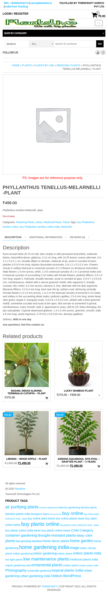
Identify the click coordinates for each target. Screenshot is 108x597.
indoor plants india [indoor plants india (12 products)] (87, 553)
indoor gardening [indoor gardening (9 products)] (45, 553)
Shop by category (15, 33)
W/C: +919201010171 (16, 3)
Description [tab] (13, 237)
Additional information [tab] (45, 237)
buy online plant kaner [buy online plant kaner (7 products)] (41, 518)
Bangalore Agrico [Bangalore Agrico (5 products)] (40, 514)
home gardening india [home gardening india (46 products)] (44, 547)
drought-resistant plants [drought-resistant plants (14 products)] (57, 535)
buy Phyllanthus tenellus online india (40, 226)
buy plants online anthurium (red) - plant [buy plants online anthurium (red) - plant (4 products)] (79, 525)
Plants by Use (44, 65)
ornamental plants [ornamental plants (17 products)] (46, 565)
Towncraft (49, 586)
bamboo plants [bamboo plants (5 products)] (89, 507)
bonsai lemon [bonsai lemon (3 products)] (55, 514)
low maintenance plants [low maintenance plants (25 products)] (46, 559)
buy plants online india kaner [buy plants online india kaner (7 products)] (23, 530)
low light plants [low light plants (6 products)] (14, 559)
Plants (27, 65)
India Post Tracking (16, 6)
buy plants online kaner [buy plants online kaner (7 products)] (55, 530)
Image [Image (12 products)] (74, 548)
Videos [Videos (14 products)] (56, 576)
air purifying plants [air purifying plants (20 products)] (21, 507)
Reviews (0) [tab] (77, 237)
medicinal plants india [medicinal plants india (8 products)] (84, 559)
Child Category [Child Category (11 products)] (82, 530)
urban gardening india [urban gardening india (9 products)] (35, 576)
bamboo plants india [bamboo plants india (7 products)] (17, 513)
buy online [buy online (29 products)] (72, 513)
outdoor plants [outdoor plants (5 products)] (70, 565)
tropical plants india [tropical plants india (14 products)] (67, 570)
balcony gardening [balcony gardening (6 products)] (69, 507)
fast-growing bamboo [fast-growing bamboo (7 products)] (29, 541)
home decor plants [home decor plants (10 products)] (56, 541)
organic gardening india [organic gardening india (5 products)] (18, 565)
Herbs (39, 222)
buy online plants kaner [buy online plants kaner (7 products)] (70, 518)
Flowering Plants (25, 222)
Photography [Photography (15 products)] (15, 570)
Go (100, 43)
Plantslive (20, 488)
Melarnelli (66, 226)
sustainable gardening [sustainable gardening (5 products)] (39, 570)
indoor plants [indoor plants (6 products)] (65, 553)
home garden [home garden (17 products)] (81, 541)
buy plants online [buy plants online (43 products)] (40, 524)
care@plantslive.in (41, 3)
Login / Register (15, 13)
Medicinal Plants (68, 65)
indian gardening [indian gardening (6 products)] (23, 553)
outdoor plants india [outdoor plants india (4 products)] (88, 565)
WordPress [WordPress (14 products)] (72, 576)
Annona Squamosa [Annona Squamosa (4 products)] (48, 507)
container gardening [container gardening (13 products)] (21, 535)
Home (15, 65)
